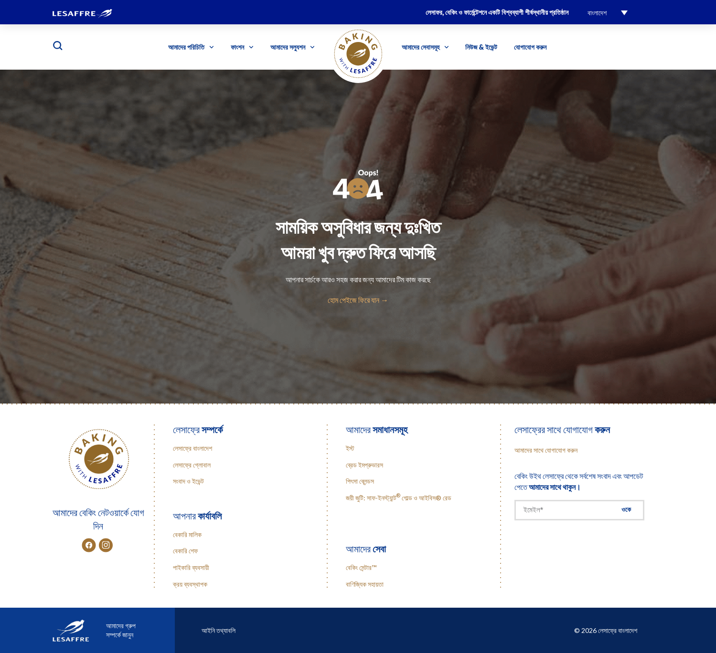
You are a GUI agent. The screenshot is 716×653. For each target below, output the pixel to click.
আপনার (197, 515)
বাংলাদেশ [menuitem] (597, 13)
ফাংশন (242, 47)
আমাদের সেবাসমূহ (425, 47)
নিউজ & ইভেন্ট (481, 47)
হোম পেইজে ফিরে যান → (358, 299)
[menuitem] (607, 12)
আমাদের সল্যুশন (292, 47)
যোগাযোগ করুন (530, 47)
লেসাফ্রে (198, 429)
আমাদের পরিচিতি (191, 47)
